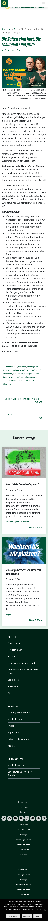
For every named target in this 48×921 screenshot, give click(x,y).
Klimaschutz (7, 380)
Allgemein (22, 363)
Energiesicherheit (32, 369)
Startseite (6, 25)
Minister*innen (15, 645)
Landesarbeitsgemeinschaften (22, 659)
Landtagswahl (32, 363)
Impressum (13, 728)
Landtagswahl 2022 (9, 363)
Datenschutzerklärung (18, 735)
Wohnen (17, 366)
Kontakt (11, 741)
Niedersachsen (8, 373)
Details (37, 916)
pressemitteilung (22, 518)
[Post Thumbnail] (24, 458)
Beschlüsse (13, 675)
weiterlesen (35, 523)
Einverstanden (13, 916)
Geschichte (13, 682)
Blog (16, 25)
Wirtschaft (37, 366)
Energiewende (18, 376)
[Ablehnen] (45, 909)
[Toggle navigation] (43, 17)
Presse (11, 721)
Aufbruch (20, 373)
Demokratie (7, 366)
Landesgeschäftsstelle (19, 708)
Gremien (12, 652)
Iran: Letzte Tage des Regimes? (22, 480)
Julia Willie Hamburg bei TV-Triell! (24, 396)
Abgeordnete (14, 639)
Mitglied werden (16, 761)
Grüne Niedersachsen (28, 6)
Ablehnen (26, 916)
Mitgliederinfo (15, 715)
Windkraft (27, 366)
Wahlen (11, 689)
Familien (6, 376)
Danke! (24, 412)
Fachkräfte (30, 376)
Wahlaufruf (18, 369)
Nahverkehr (7, 369)
